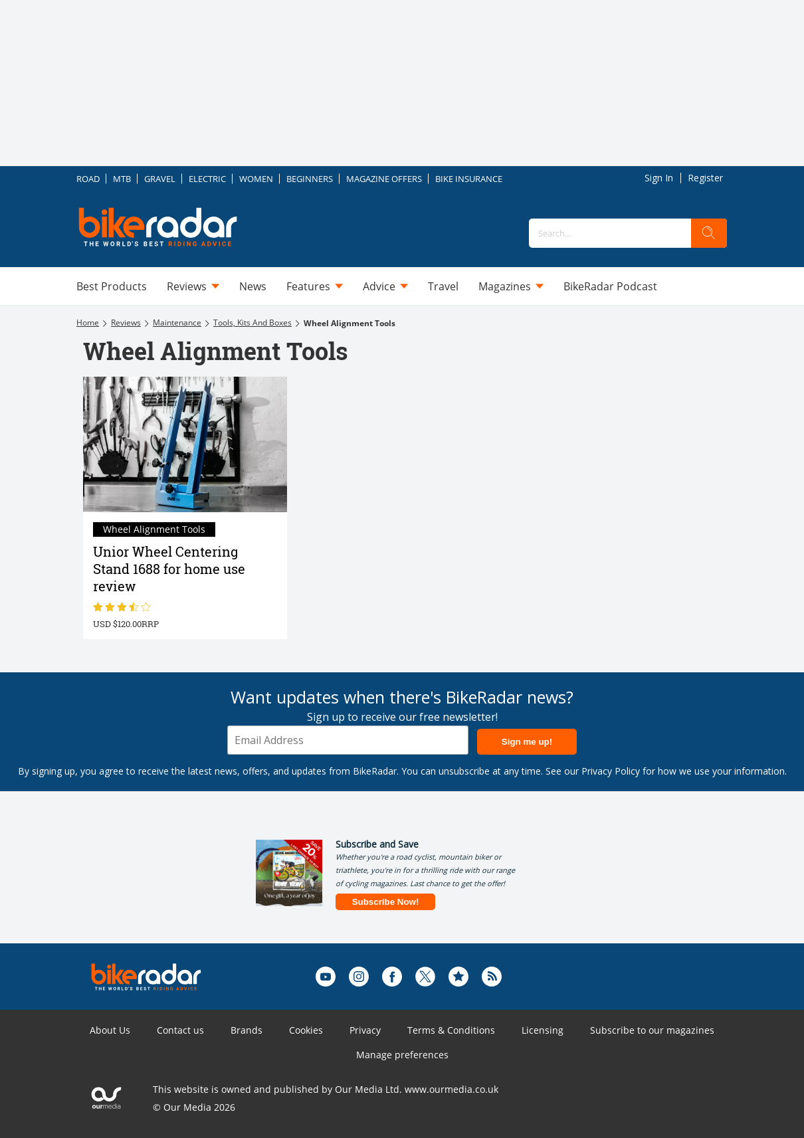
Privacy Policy (610, 771)
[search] (709, 233)
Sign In (659, 177)
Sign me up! (527, 742)
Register (705, 177)
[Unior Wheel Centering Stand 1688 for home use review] (185, 444)
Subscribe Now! (385, 902)
